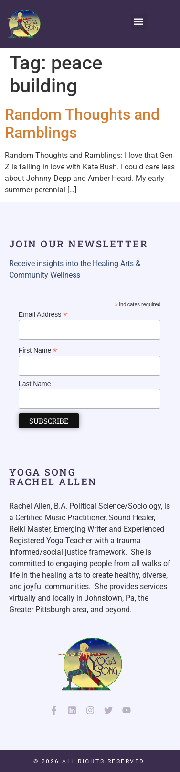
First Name (38, 350)
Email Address (43, 314)
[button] (139, 22)
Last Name (35, 383)
